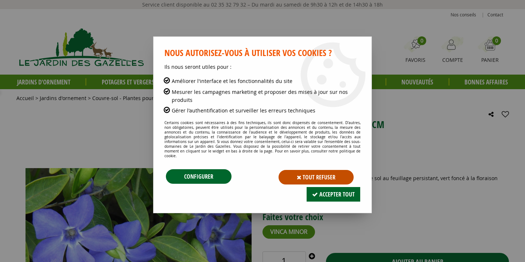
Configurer (198, 176)
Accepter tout (333, 193)
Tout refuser (315, 176)
